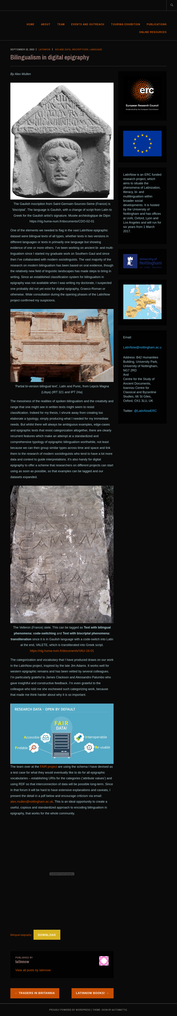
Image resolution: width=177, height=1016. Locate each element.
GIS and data (63, 49)
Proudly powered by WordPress (69, 1009)
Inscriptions (80, 49)
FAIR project (48, 766)
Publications (157, 24)
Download (47, 935)
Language (96, 49)
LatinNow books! (90, 993)
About (45, 24)
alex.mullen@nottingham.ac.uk (31, 801)
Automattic (119, 1009)
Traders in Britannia (37, 993)
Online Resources (153, 32)
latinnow (44, 49)
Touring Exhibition (125, 24)
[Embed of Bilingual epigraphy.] (62, 874)
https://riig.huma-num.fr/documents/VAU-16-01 (62, 651)
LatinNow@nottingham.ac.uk (143, 347)
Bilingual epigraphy (20, 935)
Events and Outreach (87, 24)
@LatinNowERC (145, 411)
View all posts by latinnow (33, 970)
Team (61, 24)
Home (30, 24)
